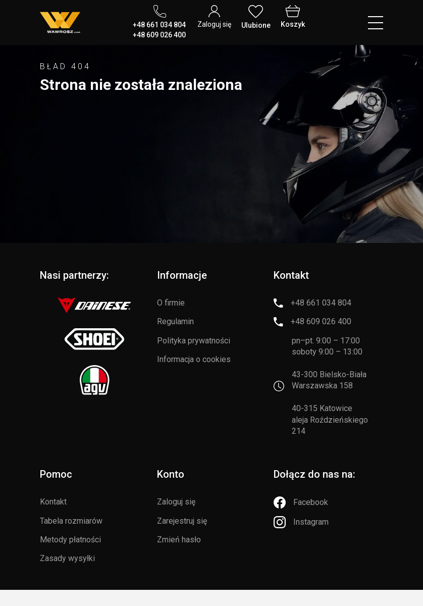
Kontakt (53, 502)
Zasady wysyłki (67, 558)
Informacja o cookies (194, 359)
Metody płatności (70, 539)
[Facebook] (301, 502)
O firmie (171, 303)
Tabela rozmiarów (71, 521)
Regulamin (175, 321)
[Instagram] (301, 522)
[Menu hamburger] (375, 22)
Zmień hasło (179, 539)
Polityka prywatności (193, 340)
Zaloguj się (176, 502)
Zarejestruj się (182, 521)
